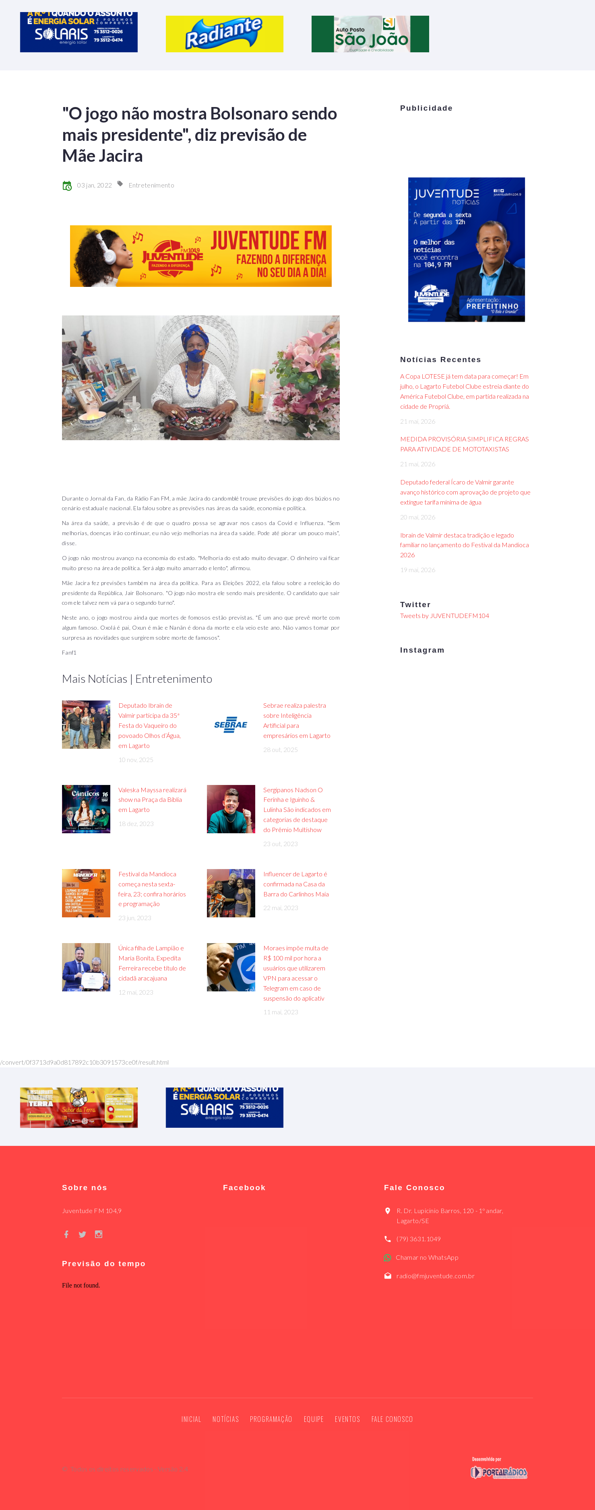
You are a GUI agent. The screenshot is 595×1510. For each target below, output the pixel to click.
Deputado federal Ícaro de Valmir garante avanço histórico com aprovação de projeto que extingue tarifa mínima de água (465, 492)
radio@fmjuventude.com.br (436, 1275)
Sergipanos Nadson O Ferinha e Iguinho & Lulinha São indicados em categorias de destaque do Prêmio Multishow (297, 810)
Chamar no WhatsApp (427, 1257)
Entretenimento (151, 185)
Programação (271, 1419)
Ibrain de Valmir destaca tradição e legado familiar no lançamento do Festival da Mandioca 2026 (464, 545)
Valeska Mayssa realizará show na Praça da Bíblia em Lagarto (152, 800)
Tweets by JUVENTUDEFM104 (444, 615)
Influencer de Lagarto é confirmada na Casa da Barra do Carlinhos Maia (296, 884)
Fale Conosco (392, 1419)
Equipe (314, 1419)
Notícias (226, 1419)
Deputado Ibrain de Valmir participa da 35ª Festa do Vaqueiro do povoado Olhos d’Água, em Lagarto (149, 725)
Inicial (191, 1419)
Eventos (347, 1419)
